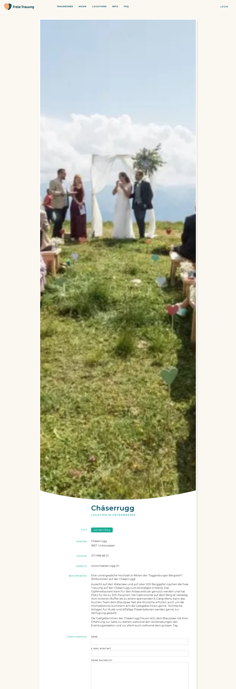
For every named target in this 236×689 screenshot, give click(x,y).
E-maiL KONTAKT (101, 648)
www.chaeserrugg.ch (105, 565)
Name (94, 637)
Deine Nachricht (102, 660)
